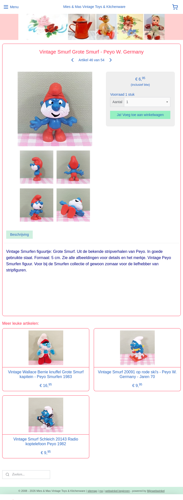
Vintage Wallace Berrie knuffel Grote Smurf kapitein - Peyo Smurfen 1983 (46, 374)
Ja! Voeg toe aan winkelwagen (140, 115)
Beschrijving (19, 234)
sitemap (92, 490)
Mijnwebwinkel (156, 490)
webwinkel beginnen (117, 490)
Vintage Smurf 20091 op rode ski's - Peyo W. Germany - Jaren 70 (137, 374)
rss (101, 490)
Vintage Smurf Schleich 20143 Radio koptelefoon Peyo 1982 (45, 441)
